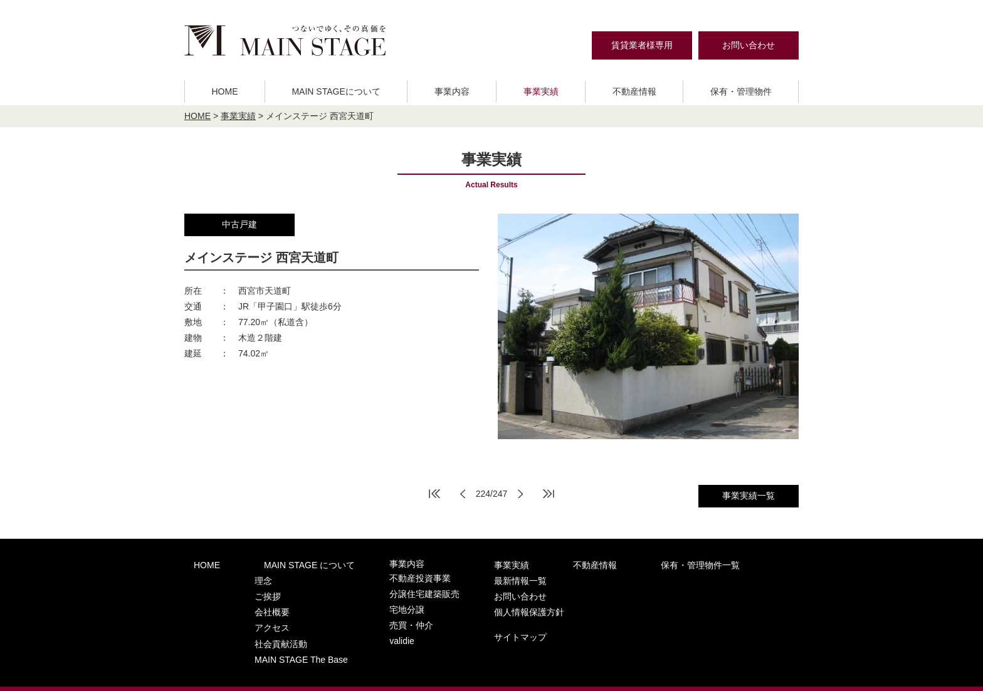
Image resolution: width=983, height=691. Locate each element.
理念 (244, 576)
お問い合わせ (748, 45)
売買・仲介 (372, 613)
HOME (224, 91)
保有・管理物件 (741, 91)
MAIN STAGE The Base (279, 637)
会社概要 (252, 601)
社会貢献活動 (260, 625)
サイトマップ (701, 613)
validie (363, 625)
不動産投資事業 (380, 576)
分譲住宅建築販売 (384, 588)
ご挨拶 (248, 588)
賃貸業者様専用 (642, 45)
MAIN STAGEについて (336, 91)
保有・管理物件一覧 (610, 564)
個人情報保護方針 (710, 590)
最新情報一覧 (701, 564)
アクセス (252, 613)
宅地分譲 (368, 601)
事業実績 (541, 91)
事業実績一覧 (748, 496)
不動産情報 (634, 91)
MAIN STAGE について (281, 564)
